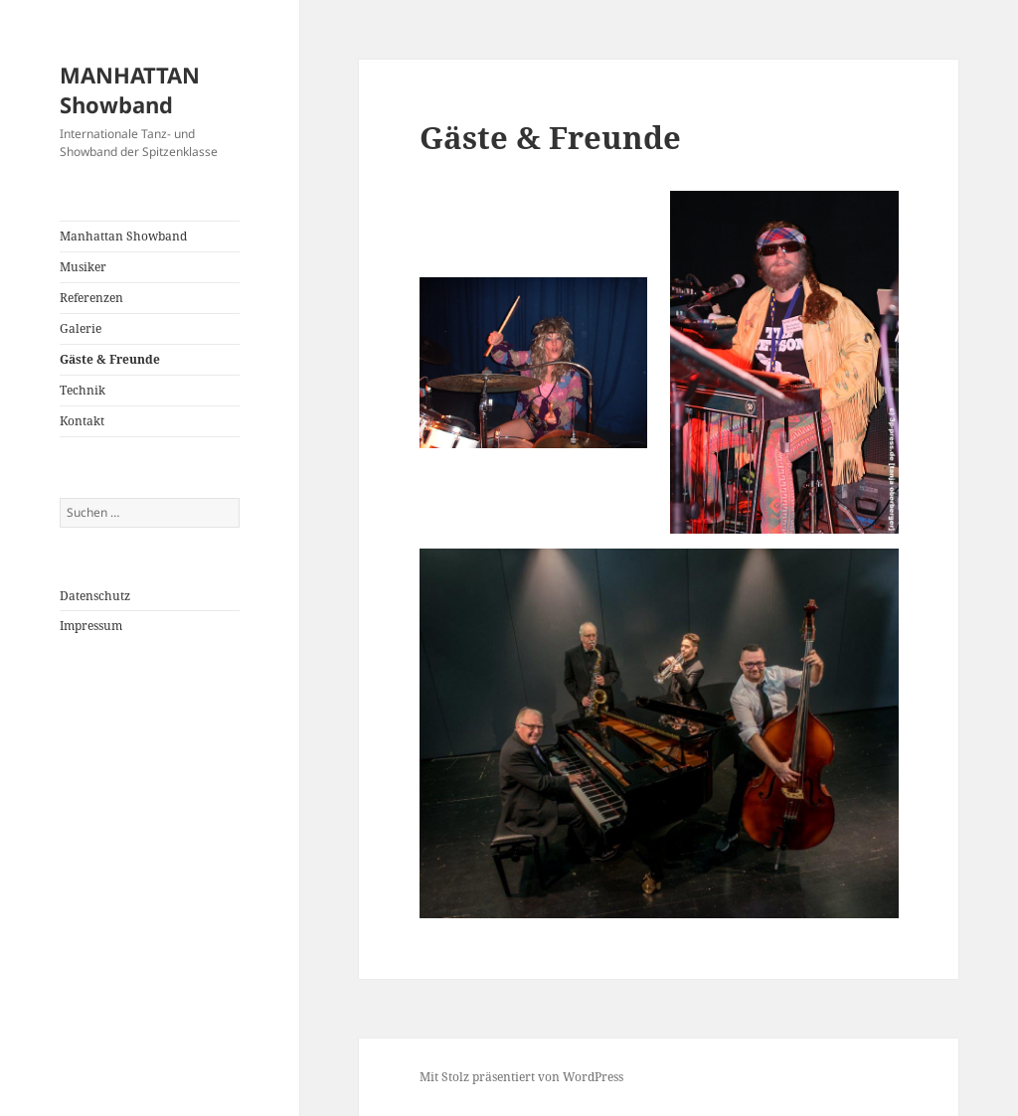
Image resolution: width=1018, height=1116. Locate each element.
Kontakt (82, 420)
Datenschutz (95, 595)
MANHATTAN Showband (130, 89)
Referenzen (91, 297)
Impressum (91, 625)
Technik (82, 390)
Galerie (80, 328)
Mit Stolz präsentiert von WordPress (521, 1076)
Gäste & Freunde (110, 359)
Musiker (83, 266)
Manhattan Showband (123, 236)
